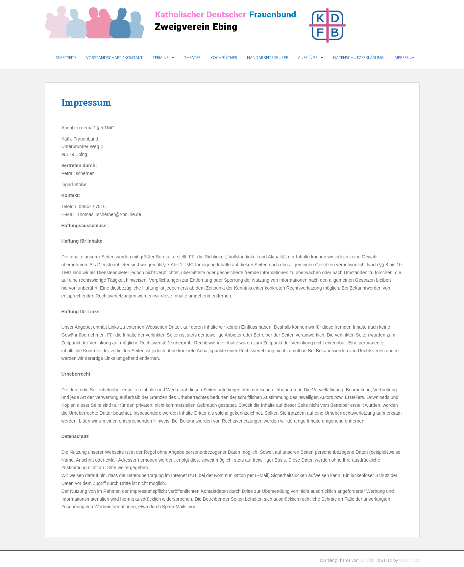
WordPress (409, 560)
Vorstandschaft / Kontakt (114, 57)
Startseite (66, 57)
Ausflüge (307, 57)
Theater (192, 57)
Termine (160, 57)
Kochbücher (223, 57)
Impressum (404, 57)
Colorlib (367, 560)
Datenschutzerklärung (358, 57)
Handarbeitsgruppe (267, 57)
